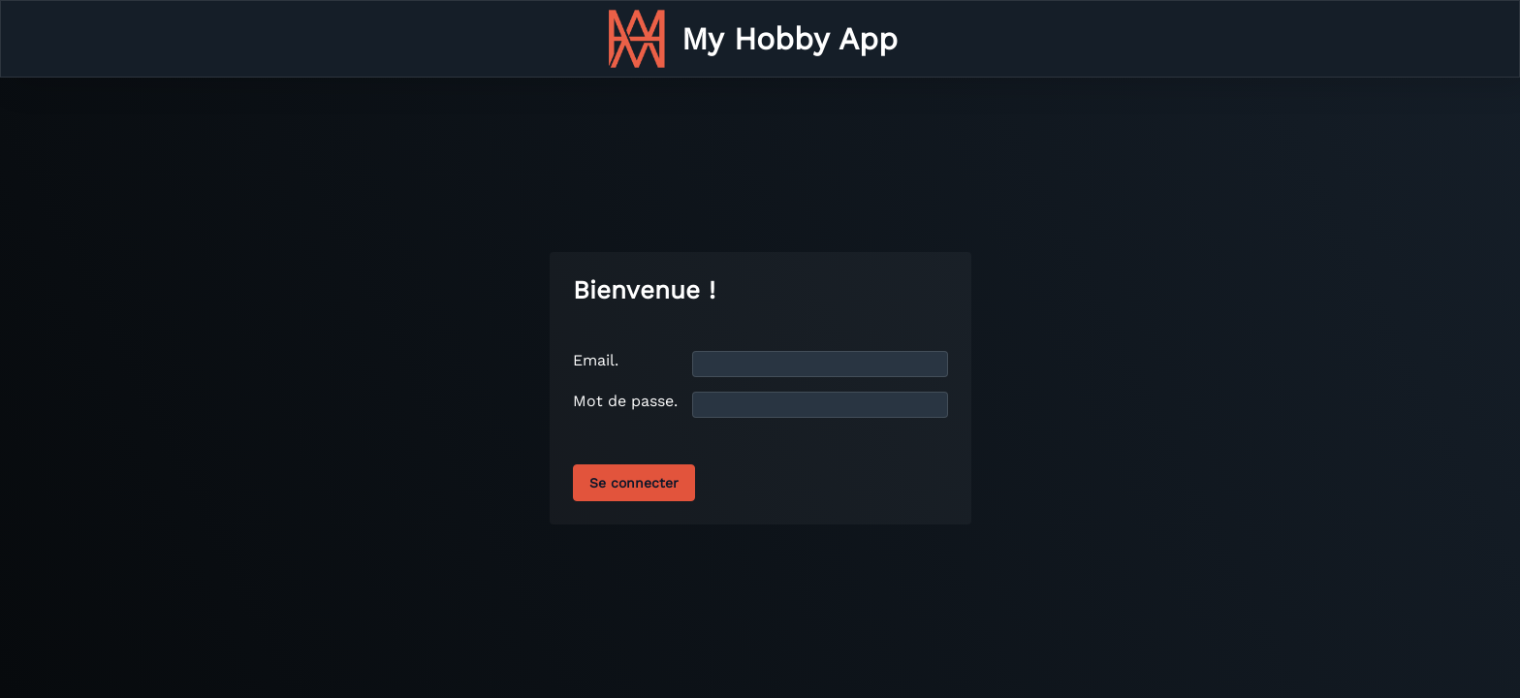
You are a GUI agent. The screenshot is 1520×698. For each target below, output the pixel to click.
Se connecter (634, 483)
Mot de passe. (625, 401)
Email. (595, 360)
